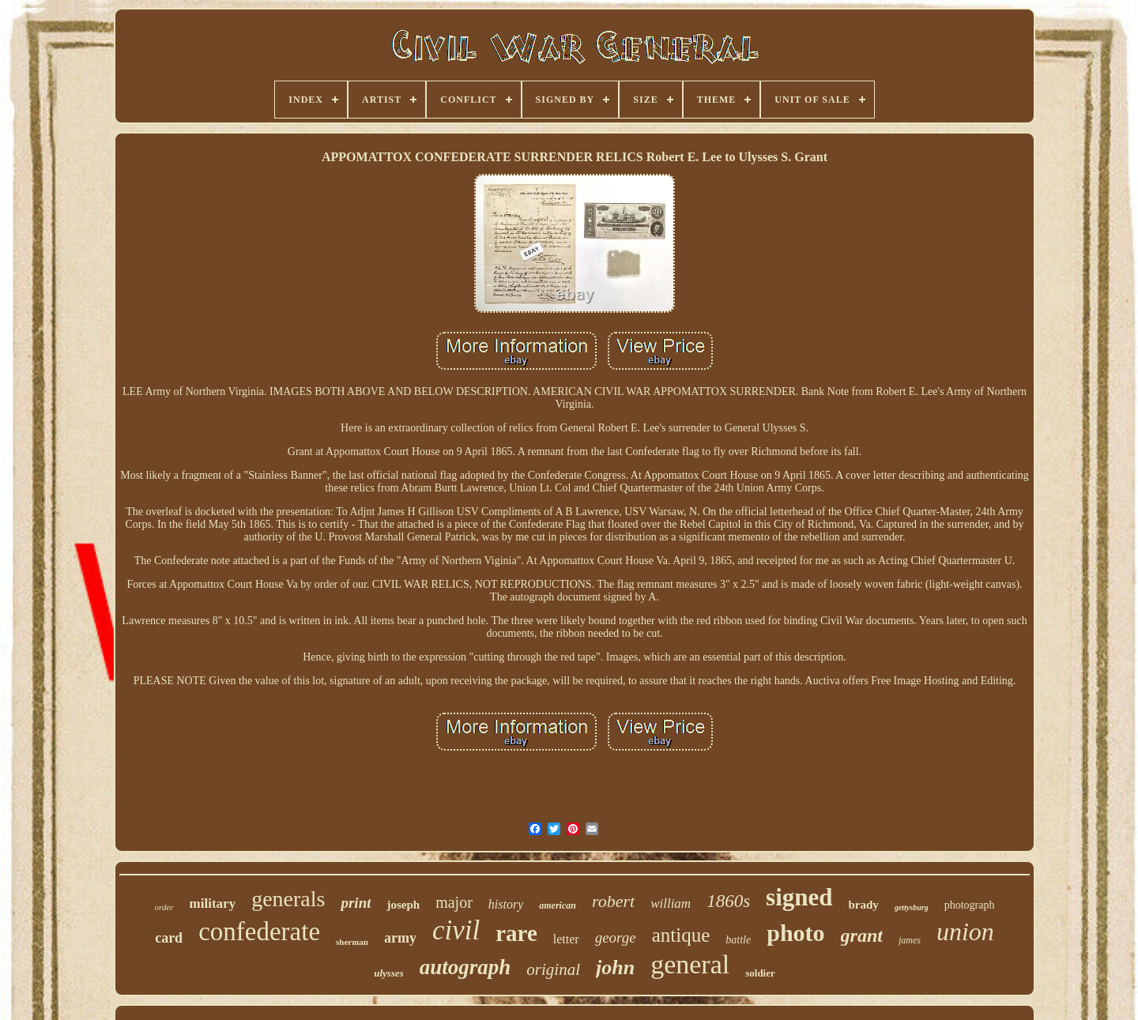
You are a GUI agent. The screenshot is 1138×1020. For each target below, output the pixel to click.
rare (516, 933)
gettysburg (912, 907)
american (557, 905)
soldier (760, 973)
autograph (465, 967)
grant (862, 935)
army (400, 938)
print (356, 902)
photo (795, 933)
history (505, 904)
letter (566, 939)
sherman (352, 942)
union (965, 931)
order (164, 907)
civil (456, 930)
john (615, 967)
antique (681, 935)
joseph (403, 904)
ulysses (389, 973)
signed (799, 897)
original (553, 969)
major (454, 902)
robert (613, 901)
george (615, 937)
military (213, 903)
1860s (728, 901)
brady (864, 904)
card (169, 938)
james (910, 940)
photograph (969, 905)
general (689, 964)
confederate (259, 931)
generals (288, 898)
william (670, 903)
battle (738, 940)
